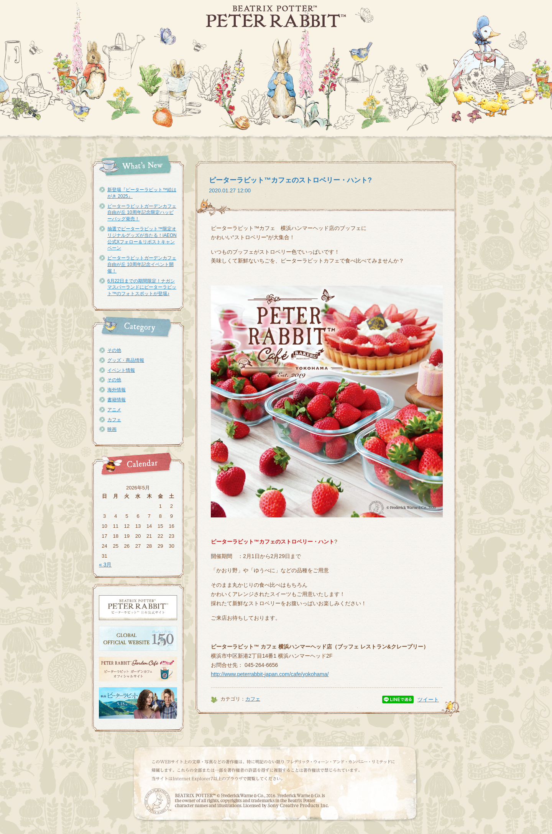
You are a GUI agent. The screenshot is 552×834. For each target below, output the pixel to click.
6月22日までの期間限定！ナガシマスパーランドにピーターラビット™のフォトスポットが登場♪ (141, 287)
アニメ (114, 409)
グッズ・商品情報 (125, 360)
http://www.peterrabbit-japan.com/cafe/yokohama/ (270, 674)
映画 (112, 429)
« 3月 (105, 564)
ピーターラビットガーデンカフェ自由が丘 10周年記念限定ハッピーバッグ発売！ (141, 213)
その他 (114, 350)
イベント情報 (121, 370)
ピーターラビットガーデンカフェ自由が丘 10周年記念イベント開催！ (141, 264)
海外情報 (116, 389)
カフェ (114, 419)
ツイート (428, 699)
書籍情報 (116, 399)
